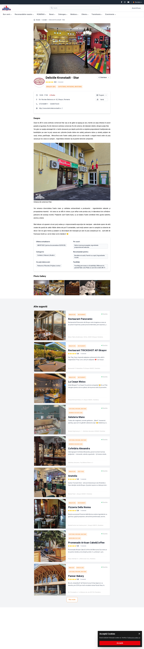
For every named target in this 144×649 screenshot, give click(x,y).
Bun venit (7, 14)
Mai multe (72, 600)
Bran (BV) (71, 567)
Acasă (38, 20)
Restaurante (81, 314)
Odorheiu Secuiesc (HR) (75, 412)
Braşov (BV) (51, 86)
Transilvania (97, 14)
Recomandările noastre (24, 14)
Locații (44, 20)
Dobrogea (62, 14)
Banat (52, 14)
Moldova (74, 14)
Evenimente (110, 14)
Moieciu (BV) (80, 567)
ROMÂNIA (41, 14)
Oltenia (85, 14)
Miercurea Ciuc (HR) (74, 538)
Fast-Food (81, 471)
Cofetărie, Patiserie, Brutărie (70, 86)
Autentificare (136, 8)
